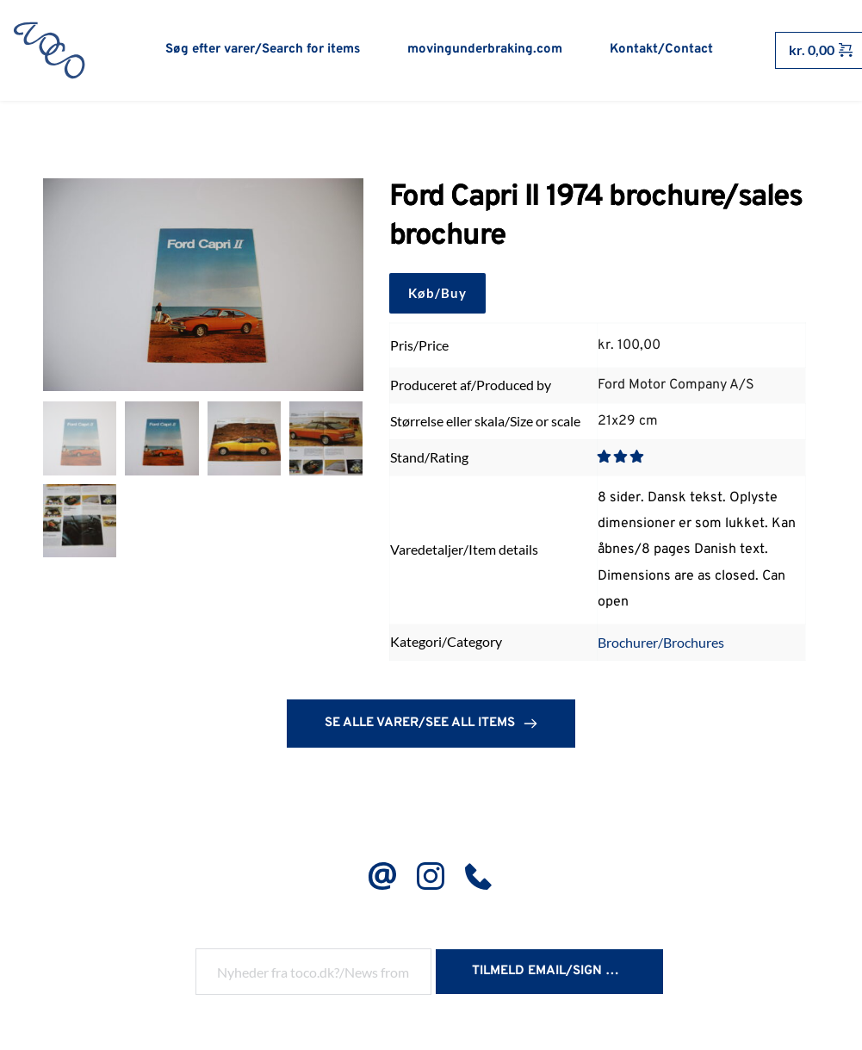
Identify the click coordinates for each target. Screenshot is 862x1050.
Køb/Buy (437, 295)
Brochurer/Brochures (661, 645)
